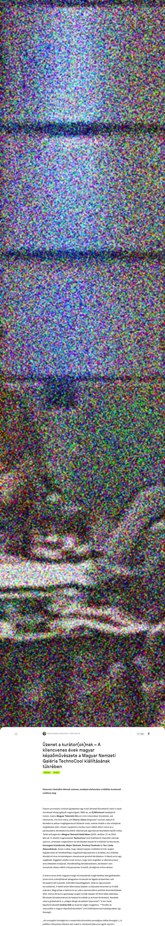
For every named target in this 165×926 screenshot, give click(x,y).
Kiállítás (47, 772)
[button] (140, 734)
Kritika (56, 772)
